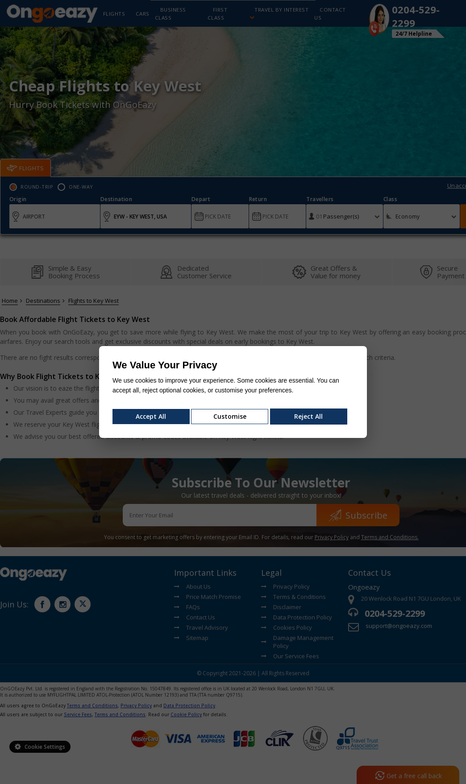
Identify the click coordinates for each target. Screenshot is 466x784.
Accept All (151, 416)
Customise (229, 416)
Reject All (308, 416)
